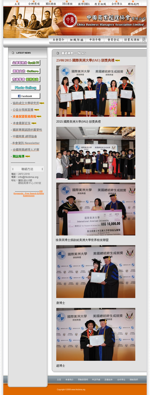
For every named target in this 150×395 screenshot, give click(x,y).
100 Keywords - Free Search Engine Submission (29, 193)
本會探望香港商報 (24, 116)
